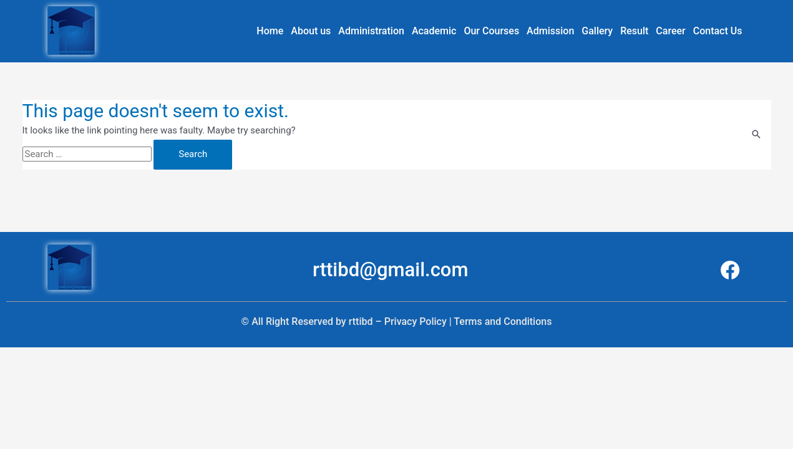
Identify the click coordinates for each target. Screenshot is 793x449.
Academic (434, 31)
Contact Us (717, 31)
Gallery (597, 31)
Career (670, 31)
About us (311, 31)
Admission (550, 31)
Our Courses (491, 31)
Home (269, 31)
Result (634, 31)
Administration (371, 31)
